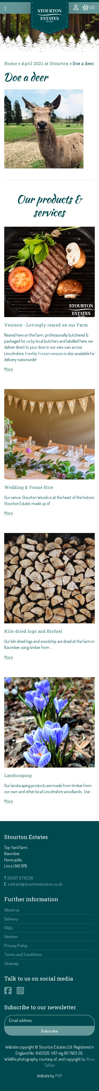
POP (58, 1075)
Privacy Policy (15, 945)
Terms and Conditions (23, 954)
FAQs (8, 927)
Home (10, 63)
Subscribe (49, 1031)
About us (11, 910)
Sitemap (11, 963)
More (8, 369)
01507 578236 (20, 878)
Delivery (11, 919)
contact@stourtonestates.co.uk (35, 884)
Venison (10, 936)
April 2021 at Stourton (45, 63)
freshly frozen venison (44, 353)
